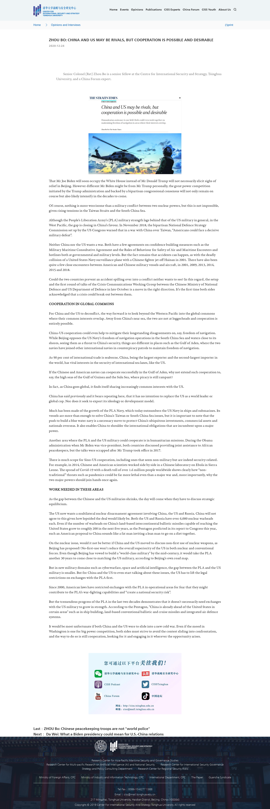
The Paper (197, 777)
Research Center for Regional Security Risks (163, 768)
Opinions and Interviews (66, 24)
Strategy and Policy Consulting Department (107, 768)
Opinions (137, 9)
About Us (225, 9)
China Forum (191, 9)
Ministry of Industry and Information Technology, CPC (112, 777)
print (229, 24)
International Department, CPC (167, 777)
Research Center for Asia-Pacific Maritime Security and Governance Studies (135, 760)
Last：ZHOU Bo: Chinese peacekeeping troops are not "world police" (91, 728)
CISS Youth (209, 9)
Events (124, 9)
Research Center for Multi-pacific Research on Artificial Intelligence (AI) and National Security (100, 764)
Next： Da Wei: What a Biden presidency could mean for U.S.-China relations (98, 734)
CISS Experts (172, 9)
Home (113, 9)
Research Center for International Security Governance (192, 764)
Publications (154, 9)
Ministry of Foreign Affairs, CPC (57, 777)
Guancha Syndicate (220, 777)
